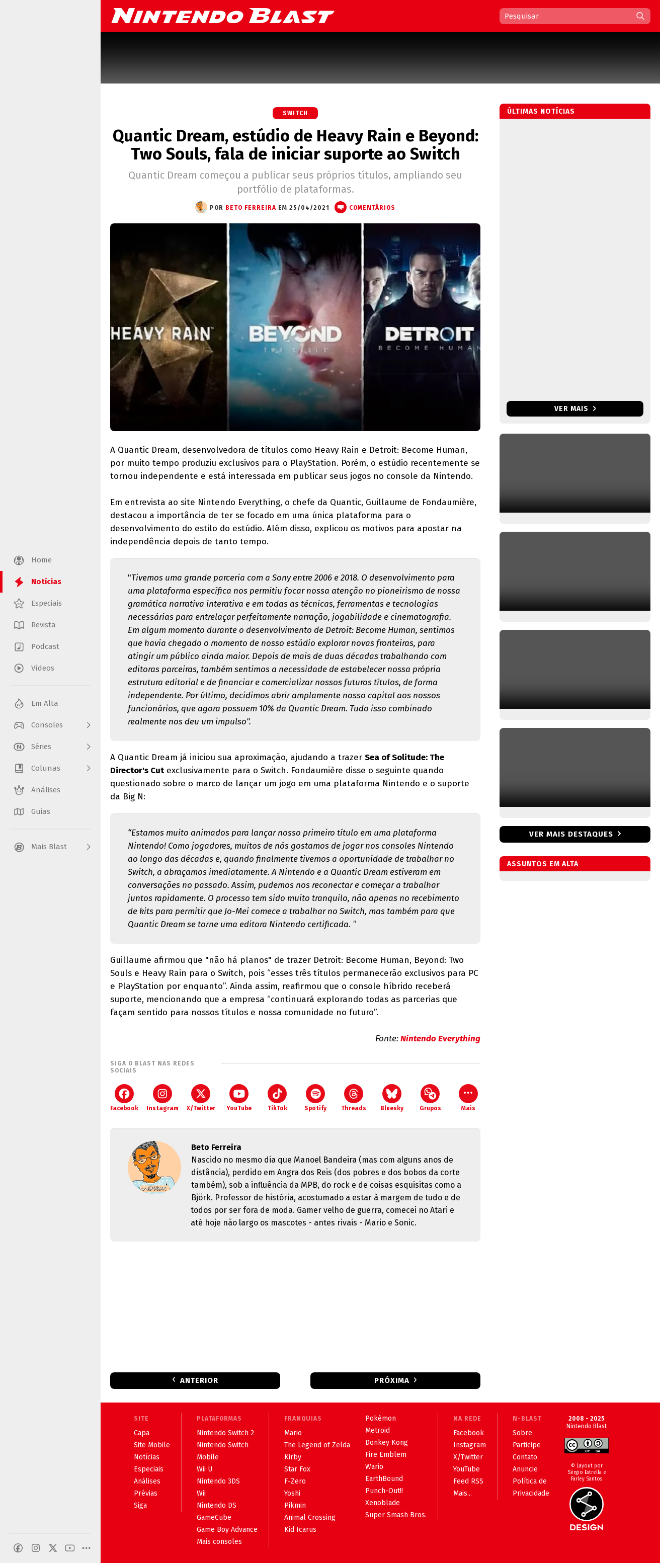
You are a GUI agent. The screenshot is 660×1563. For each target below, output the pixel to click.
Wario (374, 1466)
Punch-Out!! (384, 1491)
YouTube (239, 1098)
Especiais (148, 1469)
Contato (525, 1457)
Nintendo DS (216, 1505)
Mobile (208, 1457)
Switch (295, 113)
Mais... (462, 1493)
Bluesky (391, 1098)
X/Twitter (201, 1098)
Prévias (145, 1493)
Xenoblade (382, 1503)
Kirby (292, 1457)
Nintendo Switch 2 (225, 1433)
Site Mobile (152, 1445)
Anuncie (525, 1469)
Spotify (315, 1098)
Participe (527, 1445)
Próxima (391, 1380)
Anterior (199, 1380)
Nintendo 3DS (218, 1481)
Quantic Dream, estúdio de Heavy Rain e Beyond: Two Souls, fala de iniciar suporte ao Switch (295, 145)
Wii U (204, 1469)
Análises (147, 1481)
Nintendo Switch (223, 1445)
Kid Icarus (300, 1529)
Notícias (146, 1457)
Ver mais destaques (571, 834)
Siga (140, 1505)
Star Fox (297, 1469)
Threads (353, 1098)
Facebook (124, 1098)
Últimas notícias (541, 111)
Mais (468, 1098)
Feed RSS (468, 1481)
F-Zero (295, 1481)
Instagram (162, 1098)
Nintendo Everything (440, 1038)
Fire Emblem (385, 1454)
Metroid (377, 1430)
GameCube (214, 1517)
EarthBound (384, 1478)
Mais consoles (219, 1541)
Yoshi (292, 1493)
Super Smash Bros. (396, 1515)
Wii (201, 1493)
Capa (141, 1433)
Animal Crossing (310, 1517)
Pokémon (380, 1418)
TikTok (277, 1098)
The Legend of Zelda (317, 1445)
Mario (293, 1433)
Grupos (430, 1098)
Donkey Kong (386, 1442)
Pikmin (295, 1505)
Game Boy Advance (227, 1529)
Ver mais (575, 408)
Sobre (522, 1433)
